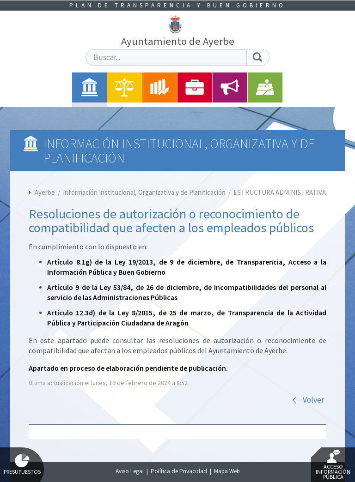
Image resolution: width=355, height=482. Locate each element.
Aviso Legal (130, 471)
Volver (313, 400)
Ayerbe (45, 192)
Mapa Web (227, 471)
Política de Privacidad (179, 471)
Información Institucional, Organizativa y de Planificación (145, 192)
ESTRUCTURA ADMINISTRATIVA (279, 192)
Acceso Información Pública (333, 465)
